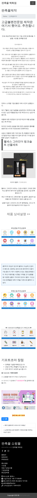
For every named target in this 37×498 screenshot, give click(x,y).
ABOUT (3, 455)
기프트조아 (23, 182)
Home (5, 16)
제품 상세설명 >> (18, 214)
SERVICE (4, 457)
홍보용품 (4, 463)
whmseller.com (6, 447)
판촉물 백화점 (9, 3)
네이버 (5, 381)
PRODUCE (4, 459)
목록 (4, 419)
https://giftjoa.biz (20, 377)
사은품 (3, 466)
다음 (10, 381)
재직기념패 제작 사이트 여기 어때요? (15, 425)
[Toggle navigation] (32, 3)
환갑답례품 (5, 472)
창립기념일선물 (6, 468)
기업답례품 (5, 470)
